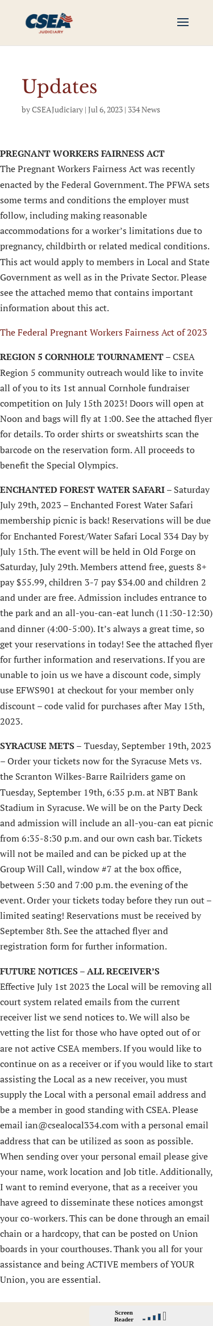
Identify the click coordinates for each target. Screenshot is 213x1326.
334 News (144, 109)
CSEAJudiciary (57, 109)
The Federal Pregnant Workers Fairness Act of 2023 (103, 332)
